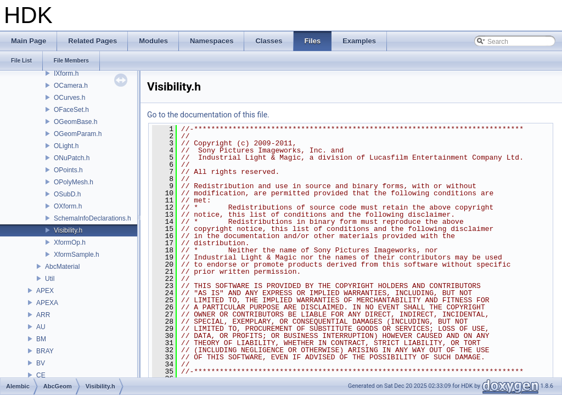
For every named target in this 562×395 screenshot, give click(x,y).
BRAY (45, 351)
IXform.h (66, 73)
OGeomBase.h (75, 122)
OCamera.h (71, 85)
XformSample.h (76, 254)
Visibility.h (68, 230)
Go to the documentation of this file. (208, 114)
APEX (45, 291)
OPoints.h (68, 170)
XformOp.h (70, 242)
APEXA (47, 303)
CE (41, 375)
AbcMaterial (62, 266)
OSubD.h (67, 194)
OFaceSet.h (71, 110)
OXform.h (68, 206)
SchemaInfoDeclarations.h (92, 218)
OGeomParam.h (78, 134)
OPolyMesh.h (73, 182)
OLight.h (66, 146)
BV (40, 363)
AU (41, 327)
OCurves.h (69, 97)
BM (41, 339)
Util (49, 279)
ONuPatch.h (71, 158)
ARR (43, 315)
